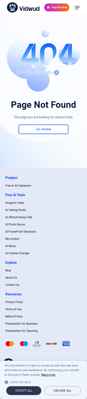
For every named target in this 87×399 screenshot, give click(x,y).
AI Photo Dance (15, 224)
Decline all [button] (62, 390)
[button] (43, 382)
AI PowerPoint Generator (20, 231)
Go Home (43, 129)
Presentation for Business (21, 323)
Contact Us (12, 285)
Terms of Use (13, 309)
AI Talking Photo (15, 210)
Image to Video (14, 202)
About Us (11, 277)
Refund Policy (14, 316)
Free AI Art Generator (18, 185)
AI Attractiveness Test (18, 217)
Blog (8, 270)
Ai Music (10, 246)
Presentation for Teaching (21, 331)
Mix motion (12, 239)
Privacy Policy (14, 302)
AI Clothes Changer (17, 253)
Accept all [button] (23, 390)
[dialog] (43, 380)
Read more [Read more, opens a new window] (48, 374)
